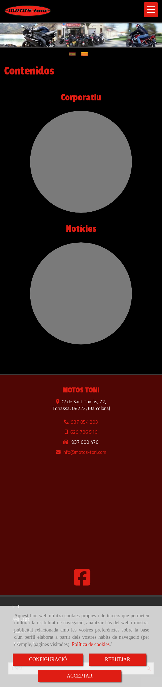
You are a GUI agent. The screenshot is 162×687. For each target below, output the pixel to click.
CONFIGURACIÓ (48, 659)
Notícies (81, 229)
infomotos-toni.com (84, 452)
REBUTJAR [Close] (117, 659)
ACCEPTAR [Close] (80, 676)
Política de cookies (90, 644)
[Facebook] (82, 582)
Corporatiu (81, 97)
